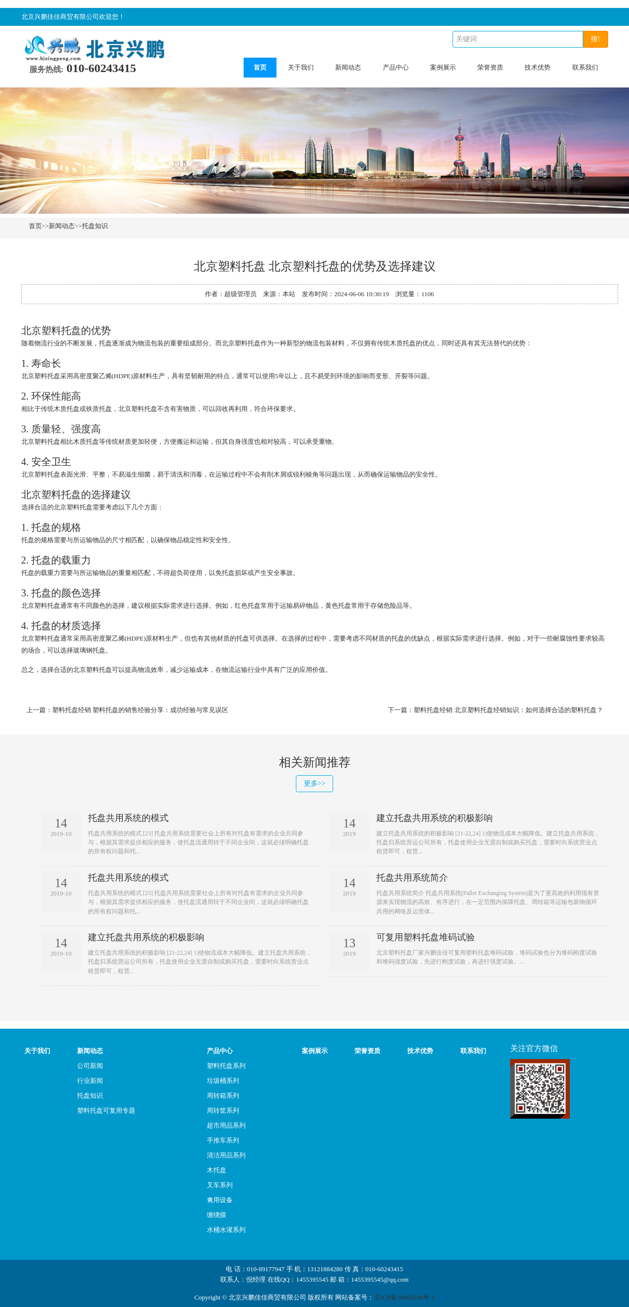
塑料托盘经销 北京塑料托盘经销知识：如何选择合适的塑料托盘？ (508, 710)
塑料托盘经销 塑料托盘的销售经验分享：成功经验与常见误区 (140, 710)
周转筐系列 (223, 1110)
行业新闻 (90, 1080)
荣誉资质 (490, 67)
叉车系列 (220, 1185)
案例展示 (443, 67)
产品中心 (396, 67)
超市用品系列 (226, 1125)
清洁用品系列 (226, 1155)
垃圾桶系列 (223, 1080)
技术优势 (537, 67)
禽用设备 (220, 1200)
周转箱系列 (223, 1095)
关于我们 (301, 67)
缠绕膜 (216, 1215)
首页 (260, 67)
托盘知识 (95, 226)
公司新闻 (90, 1065)
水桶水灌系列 (226, 1229)
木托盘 (216, 1170)
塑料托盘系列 (226, 1065)
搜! (595, 39)
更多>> (315, 783)
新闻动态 (348, 67)
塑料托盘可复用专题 (106, 1110)
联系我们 (585, 67)
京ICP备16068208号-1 (404, 1297)
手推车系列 (223, 1140)
